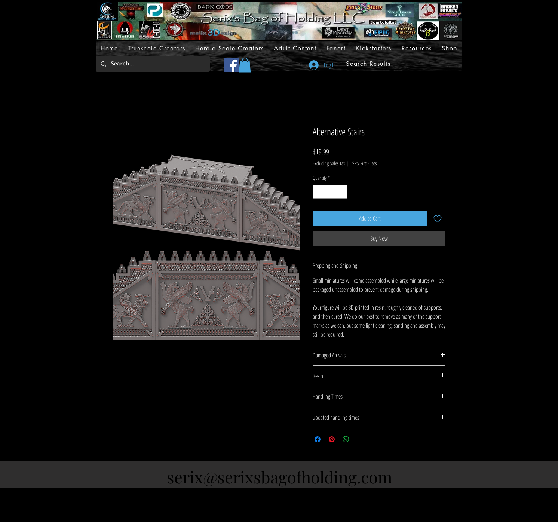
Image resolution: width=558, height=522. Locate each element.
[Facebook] (231, 65)
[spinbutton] (330, 191)
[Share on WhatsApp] (345, 439)
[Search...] (152, 64)
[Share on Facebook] (317, 439)
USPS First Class (363, 163)
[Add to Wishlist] (437, 218)
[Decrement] (318, 191)
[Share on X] (360, 439)
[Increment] (341, 191)
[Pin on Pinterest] (331, 439)
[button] (245, 65)
